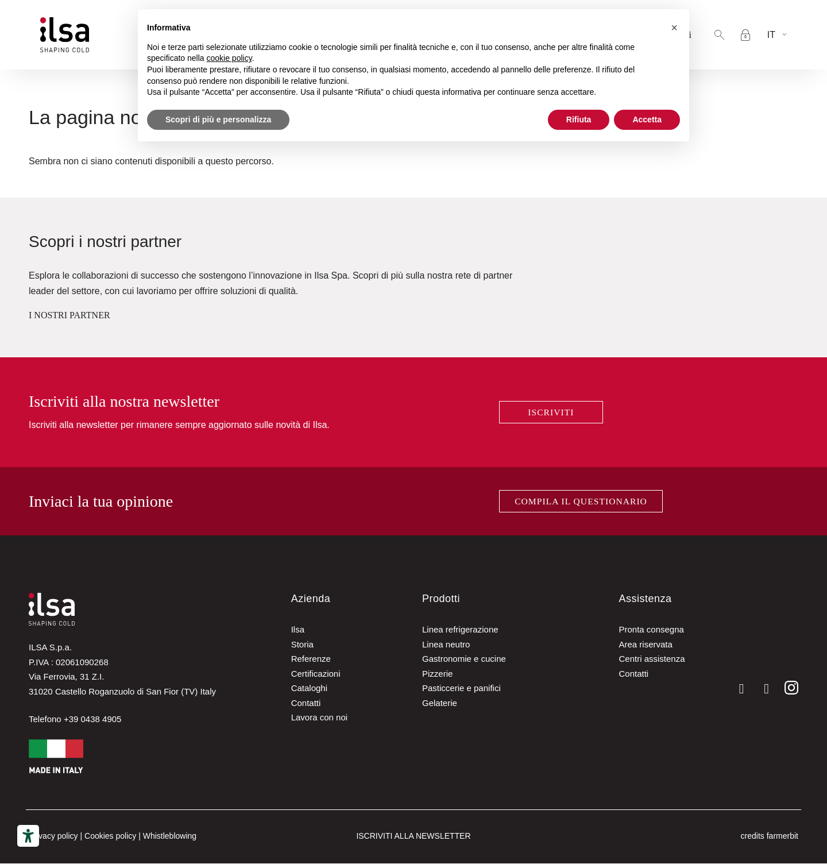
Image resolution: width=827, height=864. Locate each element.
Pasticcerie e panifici (461, 689)
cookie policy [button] (229, 58)
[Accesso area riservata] (745, 35)
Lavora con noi (319, 718)
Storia (302, 645)
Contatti (306, 703)
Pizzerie (437, 674)
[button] (719, 35)
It (771, 35)
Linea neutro (446, 645)
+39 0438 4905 (93, 719)
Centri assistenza (652, 660)
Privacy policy (53, 837)
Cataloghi (309, 689)
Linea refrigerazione (460, 630)
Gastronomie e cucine (464, 660)
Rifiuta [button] (579, 119)
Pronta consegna (651, 630)
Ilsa (297, 630)
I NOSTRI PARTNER (69, 315)
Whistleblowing (169, 837)
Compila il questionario (581, 501)
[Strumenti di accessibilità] (28, 836)
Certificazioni (316, 674)
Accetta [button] (647, 119)
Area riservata (645, 645)
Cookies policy (110, 837)
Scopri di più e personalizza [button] (218, 119)
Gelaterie (439, 703)
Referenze (311, 660)
